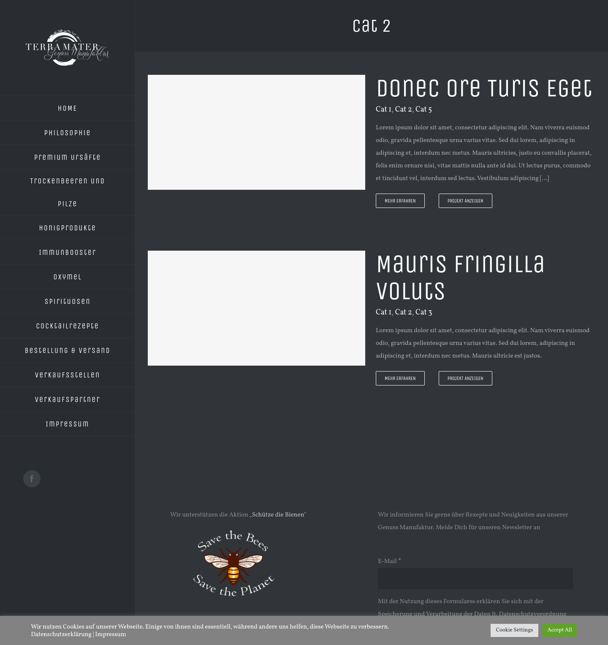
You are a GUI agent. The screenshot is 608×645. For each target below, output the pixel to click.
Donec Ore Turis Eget (484, 88)
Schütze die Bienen (278, 515)
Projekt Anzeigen (465, 201)
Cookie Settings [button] (514, 630)
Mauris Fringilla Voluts (460, 277)
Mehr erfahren (400, 201)
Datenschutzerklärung (61, 634)
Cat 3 (423, 312)
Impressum (110, 634)
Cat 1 (383, 109)
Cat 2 (403, 109)
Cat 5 (423, 109)
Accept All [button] (560, 630)
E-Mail (389, 561)
